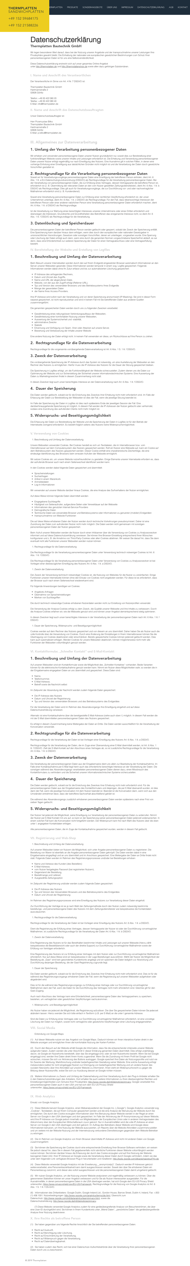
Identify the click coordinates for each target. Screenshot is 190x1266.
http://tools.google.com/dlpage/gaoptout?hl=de (136, 1158)
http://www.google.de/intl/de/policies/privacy (109, 1081)
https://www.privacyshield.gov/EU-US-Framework (67, 1087)
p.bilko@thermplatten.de (49, 132)
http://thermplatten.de (46, 66)
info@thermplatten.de (48, 103)
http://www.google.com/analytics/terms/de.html (87, 1195)
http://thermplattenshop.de (74, 66)
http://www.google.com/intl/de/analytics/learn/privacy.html (72, 1198)
